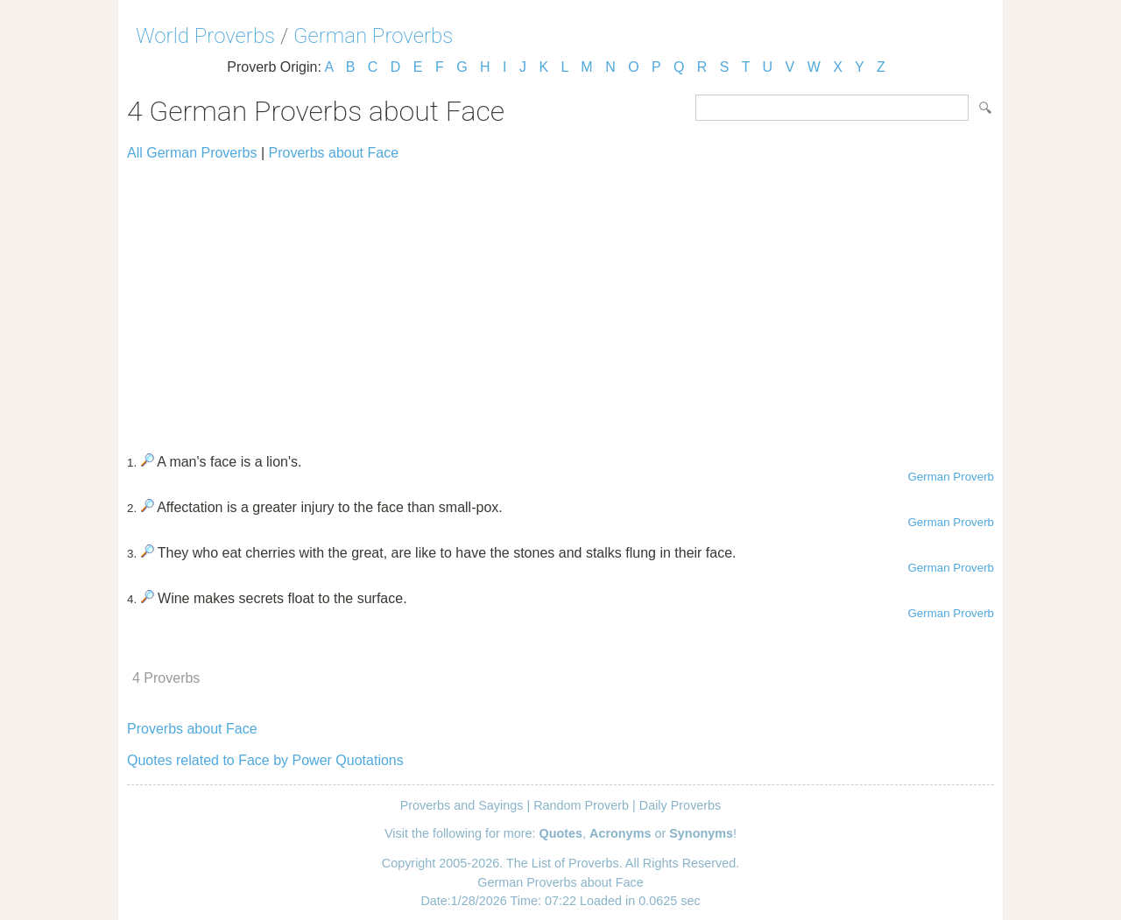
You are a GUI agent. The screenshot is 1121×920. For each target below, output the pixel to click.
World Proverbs (205, 36)
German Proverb (950, 476)
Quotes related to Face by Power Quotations (265, 760)
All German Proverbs (192, 152)
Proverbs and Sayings (462, 805)
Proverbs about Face (334, 152)
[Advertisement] (560, 299)
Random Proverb (581, 805)
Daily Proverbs (680, 805)
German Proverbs (373, 36)
